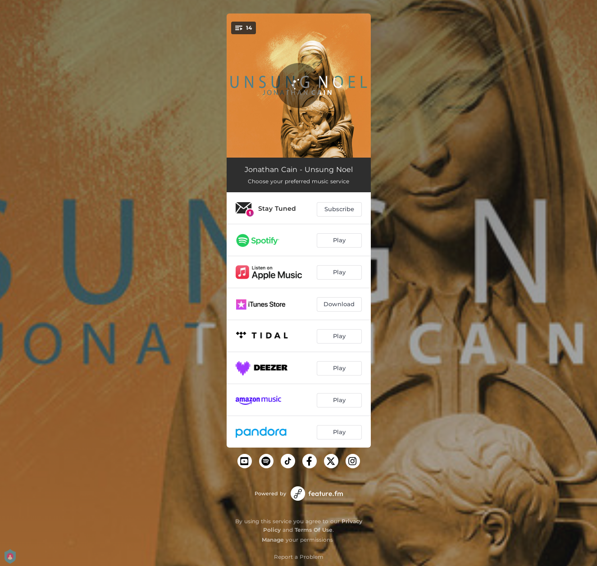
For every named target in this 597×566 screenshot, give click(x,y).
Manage (273, 539)
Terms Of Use (314, 529)
